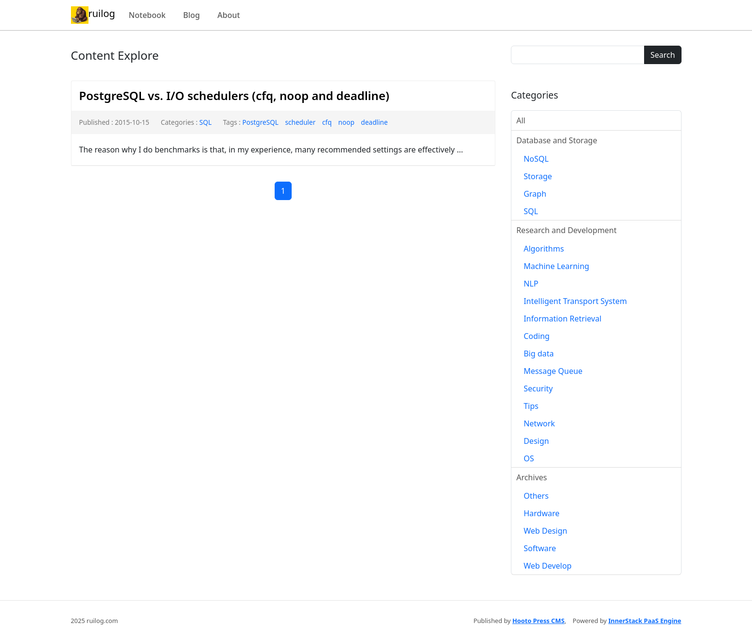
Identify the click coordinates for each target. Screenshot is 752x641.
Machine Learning (556, 266)
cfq (327, 122)
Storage (538, 176)
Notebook (147, 15)
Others (536, 495)
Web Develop (548, 565)
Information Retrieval (562, 318)
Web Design (545, 530)
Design (536, 441)
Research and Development (566, 230)
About (228, 15)
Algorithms (544, 248)
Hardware (542, 513)
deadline (374, 122)
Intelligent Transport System (575, 301)
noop (346, 122)
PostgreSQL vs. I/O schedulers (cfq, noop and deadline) (234, 95)
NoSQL (536, 158)
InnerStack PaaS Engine (644, 620)
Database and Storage (556, 140)
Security (538, 388)
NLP (531, 283)
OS (529, 458)
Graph (535, 193)
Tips (531, 406)
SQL (205, 122)
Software (540, 548)
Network (539, 423)
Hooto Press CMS (538, 620)
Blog (191, 15)
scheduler (300, 122)
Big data (539, 353)
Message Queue (553, 371)
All (520, 120)
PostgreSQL (260, 122)
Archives (531, 477)
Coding (537, 336)
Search (662, 55)
